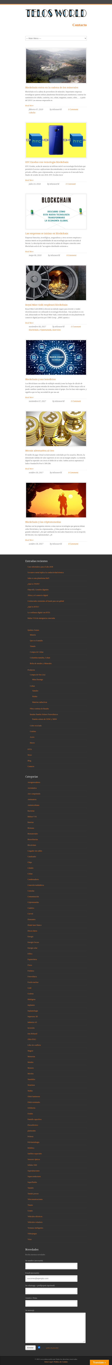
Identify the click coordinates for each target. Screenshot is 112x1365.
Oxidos (30, 1114)
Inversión (31, 1028)
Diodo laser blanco (35, 925)
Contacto (79, 25)
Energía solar (32, 948)
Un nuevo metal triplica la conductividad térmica (46, 572)
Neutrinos (31, 1085)
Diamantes (31, 919)
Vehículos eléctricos (35, 1216)
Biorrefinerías (33, 839)
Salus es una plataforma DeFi (38, 578)
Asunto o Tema (56, 1301)
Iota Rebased (32, 1034)
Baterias (31, 822)
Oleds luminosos (34, 1096)
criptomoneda (45, 330)
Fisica (30, 965)
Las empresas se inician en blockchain (46, 233)
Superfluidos (32, 1182)
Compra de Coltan (36, 652)
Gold (29, 988)
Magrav (30, 1051)
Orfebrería (31, 1108)
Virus (30, 1239)
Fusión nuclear (33, 982)
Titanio (30, 1205)
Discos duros (32, 931)
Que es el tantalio (36, 641)
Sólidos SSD (32, 1165)
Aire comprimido (34, 794)
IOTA (30, 749)
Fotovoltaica (32, 976)
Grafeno (33, 731)
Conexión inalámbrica (36, 885)
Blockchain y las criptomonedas (43, 522)
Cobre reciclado (36, 726)
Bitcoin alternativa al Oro (39, 450)
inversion (56, 330)
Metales (30, 1062)
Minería (33, 635)
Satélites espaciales (35, 1154)
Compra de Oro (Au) (37, 675)
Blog (29, 761)
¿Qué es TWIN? (34, 584)
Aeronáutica (32, 788)
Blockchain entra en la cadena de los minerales (51, 87)
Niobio (34, 696)
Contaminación (33, 896)
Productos (31, 670)
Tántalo (33, 646)
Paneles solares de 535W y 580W (44, 719)
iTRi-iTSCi (32, 1039)
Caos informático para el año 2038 (40, 567)
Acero (32, 737)
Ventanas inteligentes (35, 1228)
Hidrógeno (31, 999)
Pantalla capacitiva (34, 1119)
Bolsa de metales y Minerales (41, 663)
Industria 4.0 (32, 1022)
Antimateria (32, 799)
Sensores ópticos (34, 1159)
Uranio (30, 1211)
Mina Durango (37, 679)
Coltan (32, 686)
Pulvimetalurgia (33, 1142)
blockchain (33, 330)
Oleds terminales (34, 1102)
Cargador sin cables (35, 851)
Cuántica (31, 908)
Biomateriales (33, 834)
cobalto (32, 113)
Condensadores (33, 879)
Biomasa (31, 828)
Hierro (32, 743)
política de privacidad (52, 1348)
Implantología (33, 1011)
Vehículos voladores (35, 1222)
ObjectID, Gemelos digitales (38, 590)
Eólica (30, 954)
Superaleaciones (34, 1171)
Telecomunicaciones (35, 1199)
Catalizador (32, 856)
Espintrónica (32, 959)
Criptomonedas (33, 902)
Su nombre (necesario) (56, 1264)
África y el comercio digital (38, 595)
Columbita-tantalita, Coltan (40, 658)
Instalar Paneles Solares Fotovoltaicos (44, 714)
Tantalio (35, 691)
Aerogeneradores (34, 782)
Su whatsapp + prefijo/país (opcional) (56, 1289)
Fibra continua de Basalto (39, 709)
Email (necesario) (56, 1276)
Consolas (31, 891)
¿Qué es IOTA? (33, 607)
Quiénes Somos (33, 630)
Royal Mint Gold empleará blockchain (46, 304)
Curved (30, 914)
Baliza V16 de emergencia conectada (41, 618)
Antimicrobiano (33, 805)
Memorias (31, 1056)
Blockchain (32, 845)
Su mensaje (56, 1325)
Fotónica (31, 971)
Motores (31, 1068)
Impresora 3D (33, 1016)
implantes (31, 1005)
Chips (30, 862)
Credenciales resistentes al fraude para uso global (46, 601)
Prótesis (30, 1136)
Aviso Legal (48, 1362)
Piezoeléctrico (33, 1125)
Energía (30, 936)
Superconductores (34, 1176)
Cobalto (30, 868)
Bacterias (31, 811)
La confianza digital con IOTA (39, 612)
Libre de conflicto (34, 1045)
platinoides (32, 1131)
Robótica (31, 1148)
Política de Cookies (61, 1362)
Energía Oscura (33, 942)
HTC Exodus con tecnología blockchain (47, 162)
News (30, 755)
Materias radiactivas (39, 702)
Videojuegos (32, 1234)
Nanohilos (31, 1079)
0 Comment (73, 109)
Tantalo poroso (33, 1194)
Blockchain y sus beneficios (40, 379)
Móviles (31, 1074)
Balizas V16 (32, 817)
